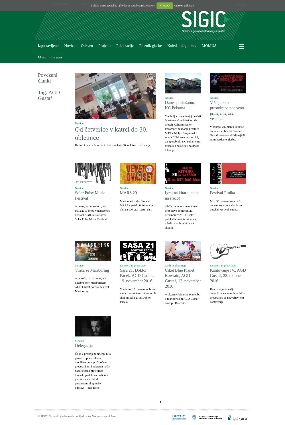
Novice (69, 45)
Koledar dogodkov (181, 45)
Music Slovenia (50, 57)
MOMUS (209, 45)
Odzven (87, 45)
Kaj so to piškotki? (184, 5)
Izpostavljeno (48, 45)
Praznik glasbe (150, 45)
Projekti (104, 45)
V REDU (165, 5)
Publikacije (125, 45)
